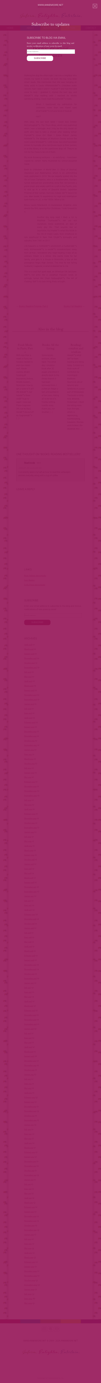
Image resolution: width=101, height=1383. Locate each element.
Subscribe (40, 58)
